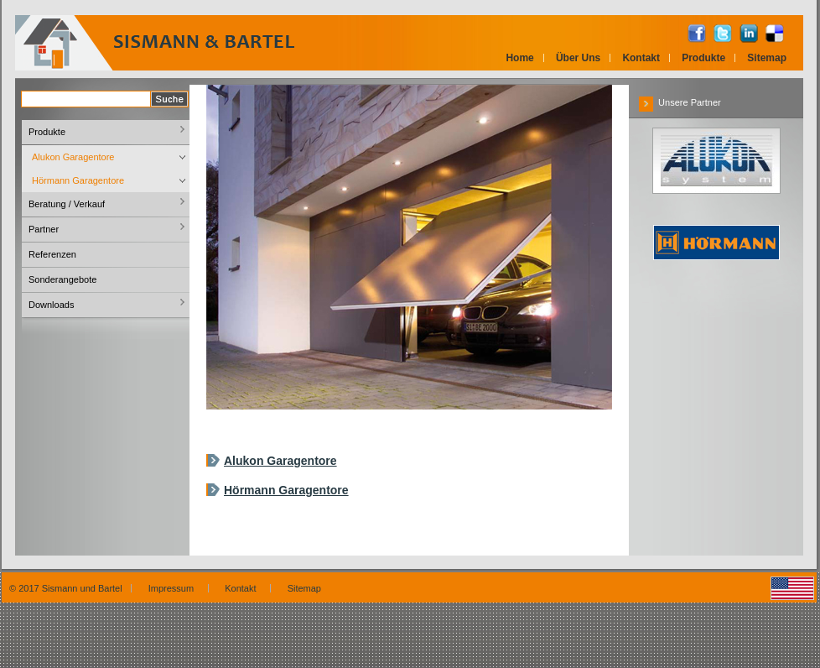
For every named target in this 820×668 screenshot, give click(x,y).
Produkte (703, 58)
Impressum (174, 588)
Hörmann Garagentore (286, 490)
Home (519, 58)
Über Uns (578, 58)
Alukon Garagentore (280, 460)
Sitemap (766, 58)
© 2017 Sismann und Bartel (65, 588)
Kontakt (641, 58)
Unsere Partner (680, 102)
